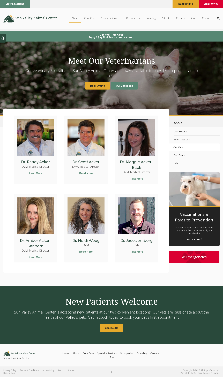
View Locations (15, 4)
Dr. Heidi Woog (86, 240)
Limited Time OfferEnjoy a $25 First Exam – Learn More (110, 36)
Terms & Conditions (29, 370)
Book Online (183, 4)
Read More (35, 173)
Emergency (210, 4)
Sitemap (71, 370)
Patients (165, 19)
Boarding (151, 19)
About (75, 19)
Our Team (179, 155)
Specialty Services (110, 19)
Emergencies (194, 257)
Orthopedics (133, 19)
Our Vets (178, 147)
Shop (193, 19)
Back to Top (9, 373)
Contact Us (111, 328)
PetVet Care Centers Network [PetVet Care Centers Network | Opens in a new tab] (205, 373)
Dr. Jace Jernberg (136, 240)
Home (65, 353)
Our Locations (124, 85)
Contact (206, 19)
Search (61, 370)
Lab (176, 163)
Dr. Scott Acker (86, 161)
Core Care (89, 19)
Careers (180, 19)
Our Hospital (181, 131)
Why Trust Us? (182, 139)
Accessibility (48, 370)
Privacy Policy (9, 370)
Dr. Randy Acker (35, 161)
